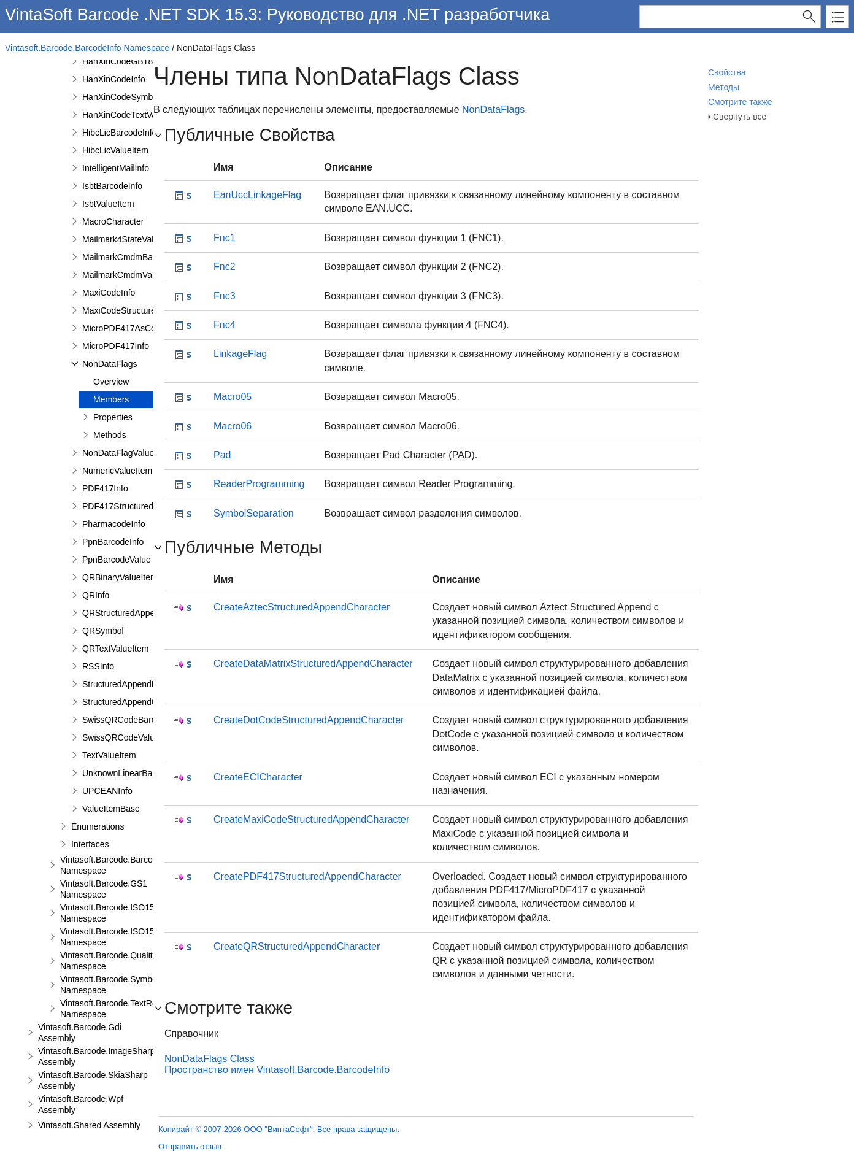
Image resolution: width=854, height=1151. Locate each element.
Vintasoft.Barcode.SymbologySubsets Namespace (132, 984)
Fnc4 (225, 325)
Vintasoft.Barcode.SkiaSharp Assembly (93, 1080)
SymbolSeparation (254, 513)
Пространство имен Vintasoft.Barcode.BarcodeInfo (277, 1069)
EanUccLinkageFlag (257, 195)
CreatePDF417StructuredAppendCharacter (307, 876)
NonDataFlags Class (209, 1058)
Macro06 (233, 426)
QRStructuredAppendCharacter (142, 613)
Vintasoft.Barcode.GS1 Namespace (103, 889)
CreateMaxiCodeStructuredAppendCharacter (311, 819)
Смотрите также (740, 102)
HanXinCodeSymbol (121, 97)
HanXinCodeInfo (113, 79)
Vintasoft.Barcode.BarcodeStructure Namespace (128, 865)
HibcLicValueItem (115, 150)
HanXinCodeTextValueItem (133, 115)
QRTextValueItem (115, 648)
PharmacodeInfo (113, 524)
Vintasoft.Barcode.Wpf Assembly (80, 1104)
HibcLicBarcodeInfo (119, 132)
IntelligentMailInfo (115, 168)
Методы (723, 87)
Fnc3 (225, 296)
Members (111, 399)
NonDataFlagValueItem (126, 453)
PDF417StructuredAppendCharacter (151, 506)
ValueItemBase (111, 809)
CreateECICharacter (258, 777)
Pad (222, 455)
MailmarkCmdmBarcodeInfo (135, 257)
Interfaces (90, 844)
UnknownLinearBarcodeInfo (135, 773)
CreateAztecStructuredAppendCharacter (302, 607)
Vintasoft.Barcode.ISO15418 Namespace (114, 913)
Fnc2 (225, 266)
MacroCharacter (113, 221)
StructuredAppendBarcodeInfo (140, 684)
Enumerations (97, 826)
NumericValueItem (117, 470)
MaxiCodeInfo (108, 293)
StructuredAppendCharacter (135, 702)
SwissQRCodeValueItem (129, 737)
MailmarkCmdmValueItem (131, 275)
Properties (113, 417)
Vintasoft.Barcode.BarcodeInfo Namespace (87, 48)
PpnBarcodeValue (116, 559)
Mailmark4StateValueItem (131, 239)
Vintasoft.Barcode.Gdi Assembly (79, 1032)
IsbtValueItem (108, 204)
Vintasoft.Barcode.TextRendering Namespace (122, 1008)
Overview (111, 382)
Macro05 (233, 396)
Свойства (726, 72)
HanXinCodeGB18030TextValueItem (151, 61)
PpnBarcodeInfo (113, 542)
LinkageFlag (240, 353)
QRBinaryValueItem (120, 577)
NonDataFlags (109, 364)
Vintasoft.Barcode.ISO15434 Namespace (114, 936)
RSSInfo (98, 666)
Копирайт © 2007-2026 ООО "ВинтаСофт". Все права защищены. (278, 1129)
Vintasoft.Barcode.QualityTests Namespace (118, 960)
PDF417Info (105, 488)
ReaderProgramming (259, 484)
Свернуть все (739, 116)
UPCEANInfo (107, 791)
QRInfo (95, 595)
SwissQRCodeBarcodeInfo (133, 720)
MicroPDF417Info (115, 346)
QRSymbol (103, 631)
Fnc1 (225, 238)
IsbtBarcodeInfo (112, 186)
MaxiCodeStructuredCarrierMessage (151, 310)
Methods (109, 435)
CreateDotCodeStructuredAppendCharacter (309, 720)
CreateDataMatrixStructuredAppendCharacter (313, 663)
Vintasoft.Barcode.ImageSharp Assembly (96, 1056)
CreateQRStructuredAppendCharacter (297, 946)
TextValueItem (109, 755)
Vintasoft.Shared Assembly (89, 1125)
